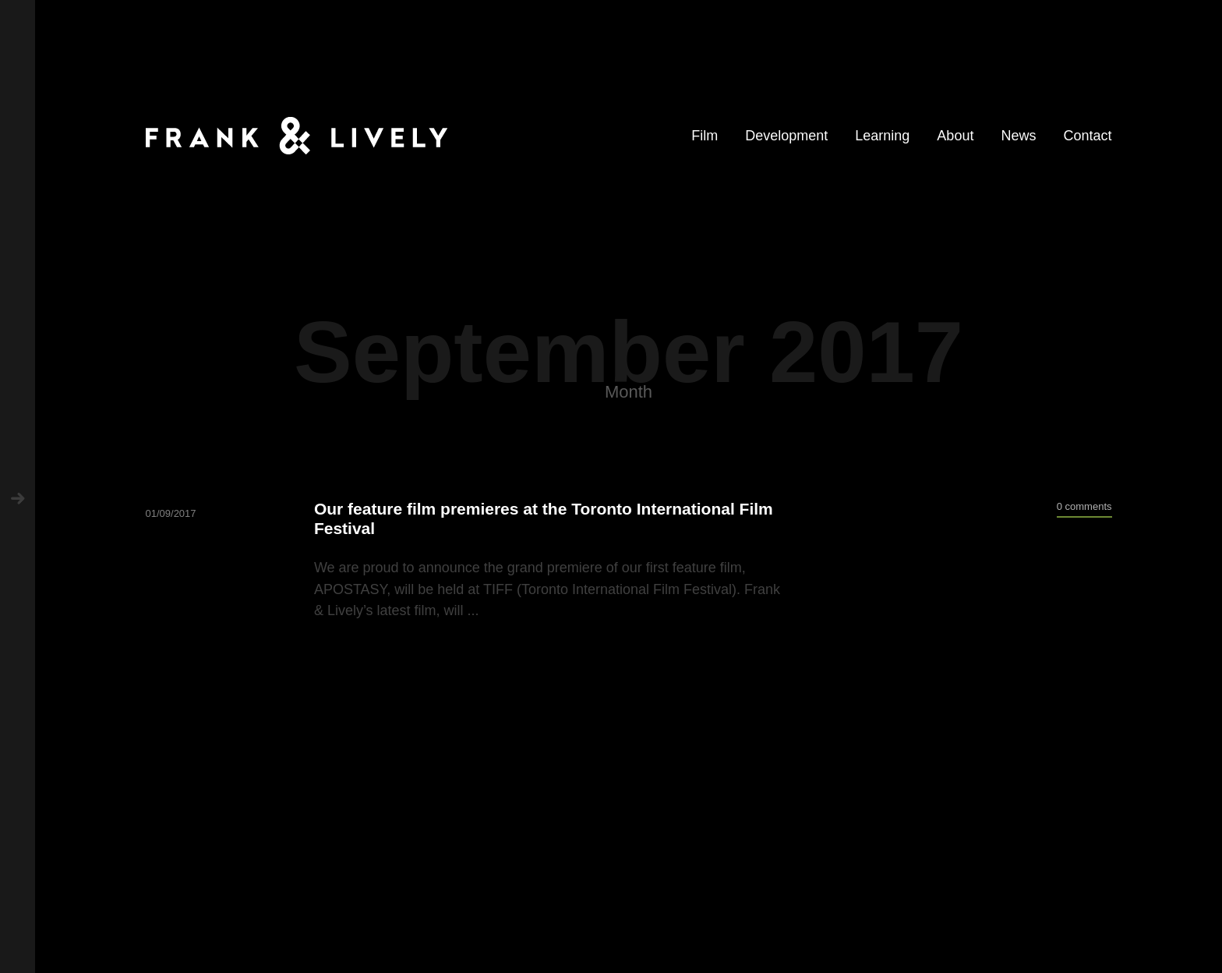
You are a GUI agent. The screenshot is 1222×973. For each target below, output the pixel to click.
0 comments (1084, 506)
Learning (882, 135)
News (1018, 135)
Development (786, 135)
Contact (1087, 135)
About (955, 135)
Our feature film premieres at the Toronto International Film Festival (543, 518)
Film (704, 135)
